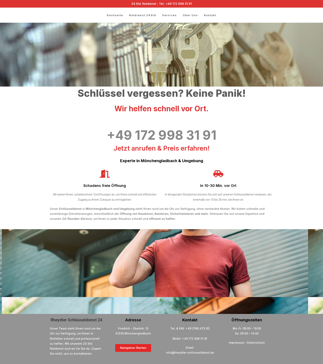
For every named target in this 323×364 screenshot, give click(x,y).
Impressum (236, 342)
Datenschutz (256, 342)
